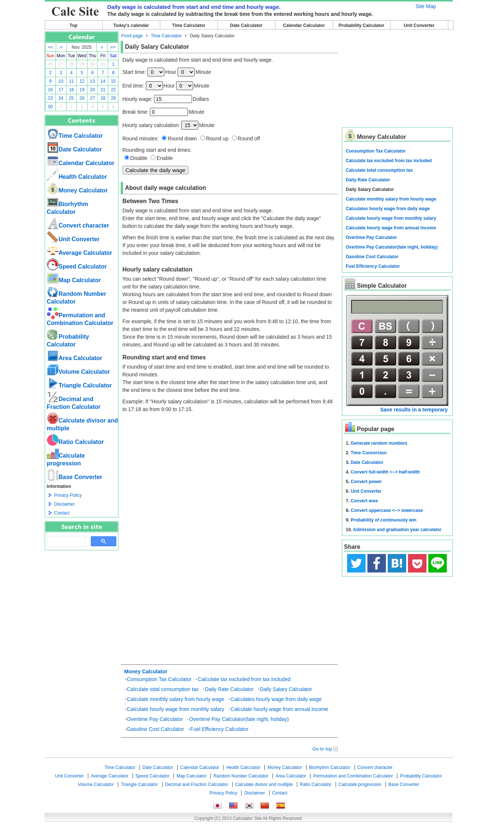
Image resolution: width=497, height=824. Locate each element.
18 (71, 89)
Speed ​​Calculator (77, 266)
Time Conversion (369, 452)
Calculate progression (360, 784)
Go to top (322, 749)
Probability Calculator (361, 25)
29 (81, 64)
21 (102, 89)
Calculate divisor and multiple (264, 784)
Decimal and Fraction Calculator (196, 784)
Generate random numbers (379, 443)
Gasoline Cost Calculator (155, 729)
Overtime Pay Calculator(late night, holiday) (239, 719)
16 (50, 89)
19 (81, 89)
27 (60, 64)
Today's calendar (131, 25)
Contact (61, 513)
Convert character (78, 225)
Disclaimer (64, 504)
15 (113, 81)
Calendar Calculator (304, 25)
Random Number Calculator (240, 776)
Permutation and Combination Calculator (353, 776)
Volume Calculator (78, 372)
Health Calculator (77, 177)
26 (50, 64)
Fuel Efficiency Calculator (219, 729)
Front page (132, 35)
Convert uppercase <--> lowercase (387, 510)
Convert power (366, 481)
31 (102, 64)
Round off (249, 138)
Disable (139, 158)
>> (112, 47)
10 (60, 81)
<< (50, 47)
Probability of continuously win (384, 520)
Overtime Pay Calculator (155, 719)
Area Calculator (74, 358)
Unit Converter (419, 25)
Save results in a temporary (414, 410)
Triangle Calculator (79, 385)
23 (50, 98)
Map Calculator (74, 280)
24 (60, 98)
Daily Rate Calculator (229, 689)
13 (92, 81)
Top (73, 25)
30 (92, 64)
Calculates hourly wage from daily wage (276, 699)
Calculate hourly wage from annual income (279, 709)
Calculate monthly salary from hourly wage (175, 699)
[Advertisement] (82, 591)
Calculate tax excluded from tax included (244, 679)
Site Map (426, 6)
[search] (65, 541)
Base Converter (74, 477)
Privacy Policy (68, 495)
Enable (165, 158)
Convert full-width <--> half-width (385, 472)
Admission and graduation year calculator (397, 529)
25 (71, 98)
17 (60, 89)
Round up (217, 138)
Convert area (364, 500)
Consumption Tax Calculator (159, 679)
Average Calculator (79, 253)
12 (81, 81)
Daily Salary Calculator (286, 689)
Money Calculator (77, 190)
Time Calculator (188, 25)
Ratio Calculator (75, 442)
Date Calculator (246, 25)
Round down (182, 138)
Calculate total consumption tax (163, 689)
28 (71, 64)
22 (113, 89)
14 (102, 81)
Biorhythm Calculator (329, 767)
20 (92, 89)
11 (71, 81)
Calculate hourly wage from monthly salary (175, 709)
